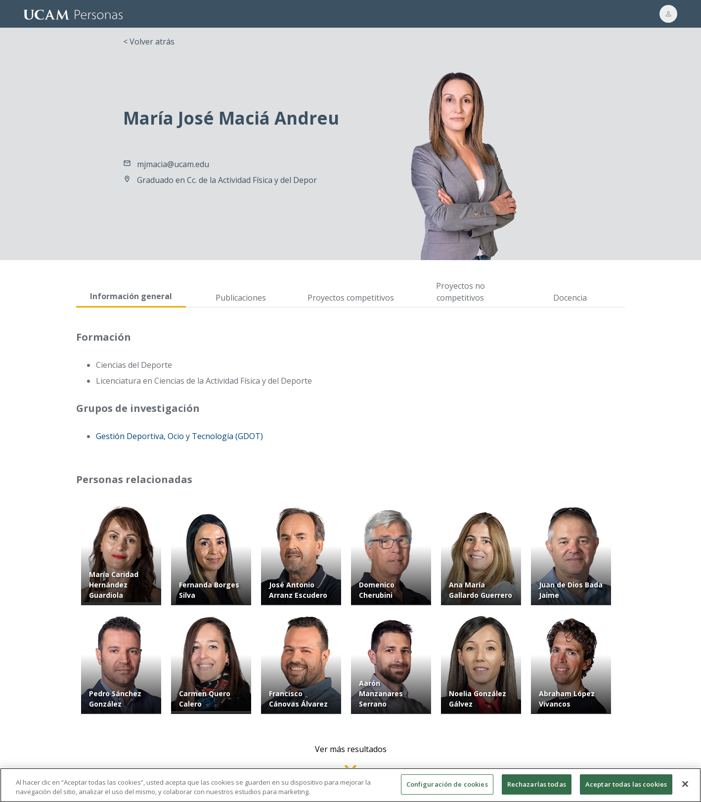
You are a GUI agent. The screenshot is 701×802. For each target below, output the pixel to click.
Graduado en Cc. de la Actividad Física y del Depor (227, 180)
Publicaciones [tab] (241, 297)
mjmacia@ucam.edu (173, 164)
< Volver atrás (149, 41)
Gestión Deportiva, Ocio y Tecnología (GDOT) (179, 436)
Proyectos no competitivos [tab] (460, 291)
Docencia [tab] (570, 297)
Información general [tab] (131, 296)
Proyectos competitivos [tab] (350, 297)
